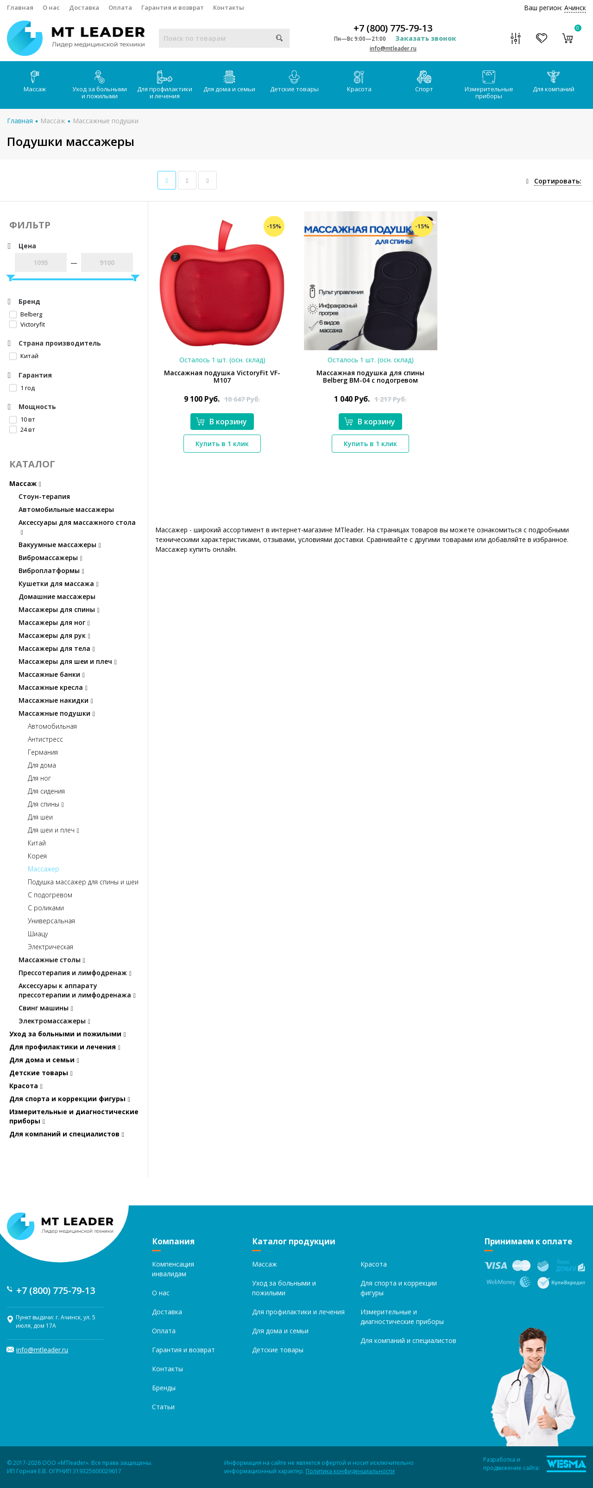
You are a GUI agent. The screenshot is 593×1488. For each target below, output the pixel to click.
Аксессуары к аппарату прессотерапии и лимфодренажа (77, 990)
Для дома (42, 765)
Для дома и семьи (229, 81)
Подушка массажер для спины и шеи (83, 881)
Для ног (39, 778)
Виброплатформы (51, 570)
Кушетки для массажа (59, 583)
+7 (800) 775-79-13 (392, 28)
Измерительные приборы (489, 85)
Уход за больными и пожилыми (99, 85)
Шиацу (38, 933)
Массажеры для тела (57, 648)
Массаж (35, 81)
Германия (43, 752)
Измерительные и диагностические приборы (74, 1116)
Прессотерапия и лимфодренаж (75, 972)
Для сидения (46, 791)
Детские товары (294, 81)
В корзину (221, 421)
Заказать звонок (425, 38)
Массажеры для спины (59, 609)
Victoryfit (27, 324)
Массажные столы (52, 959)
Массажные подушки (106, 120)
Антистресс (45, 739)
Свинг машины (46, 1007)
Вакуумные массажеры (60, 544)
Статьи (163, 1406)
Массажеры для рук (54, 635)
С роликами (46, 907)
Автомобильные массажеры (66, 509)
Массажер (43, 868)
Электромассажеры (54, 1020)
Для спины (46, 804)
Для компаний (553, 81)
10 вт (22, 419)
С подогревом (50, 894)
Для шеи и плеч (53, 830)
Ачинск (575, 7)
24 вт (22, 429)
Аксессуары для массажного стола (77, 527)
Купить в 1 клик (222, 443)
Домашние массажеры (57, 596)
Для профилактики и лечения (164, 85)
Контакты (228, 7)
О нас (51, 7)
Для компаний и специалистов (66, 1133)
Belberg (25, 314)
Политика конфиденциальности (350, 1471)
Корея (37, 855)
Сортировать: (557, 181)
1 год (22, 388)
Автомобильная (52, 726)
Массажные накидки (56, 700)
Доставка (84, 7)
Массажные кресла (53, 687)
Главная (20, 7)
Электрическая (50, 946)
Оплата (120, 7)
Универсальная (51, 920)
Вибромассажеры (50, 557)
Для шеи (40, 817)
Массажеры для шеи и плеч (68, 661)
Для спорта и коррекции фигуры (69, 1098)
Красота (359, 81)
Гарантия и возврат (172, 7)
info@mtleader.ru (393, 48)
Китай (23, 356)
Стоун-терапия (44, 496)
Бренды (164, 1387)
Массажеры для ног (54, 622)
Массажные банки (52, 674)
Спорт (424, 81)
